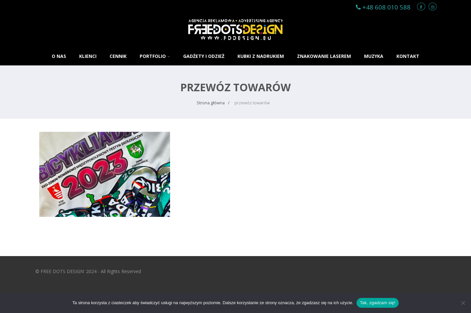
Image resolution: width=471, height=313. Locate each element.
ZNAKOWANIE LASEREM (324, 56)
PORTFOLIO (155, 56)
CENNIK (118, 56)
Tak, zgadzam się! (377, 302)
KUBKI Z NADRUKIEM (260, 56)
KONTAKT (407, 56)
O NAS (59, 56)
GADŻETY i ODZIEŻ (203, 56)
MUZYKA (373, 56)
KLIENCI (87, 56)
